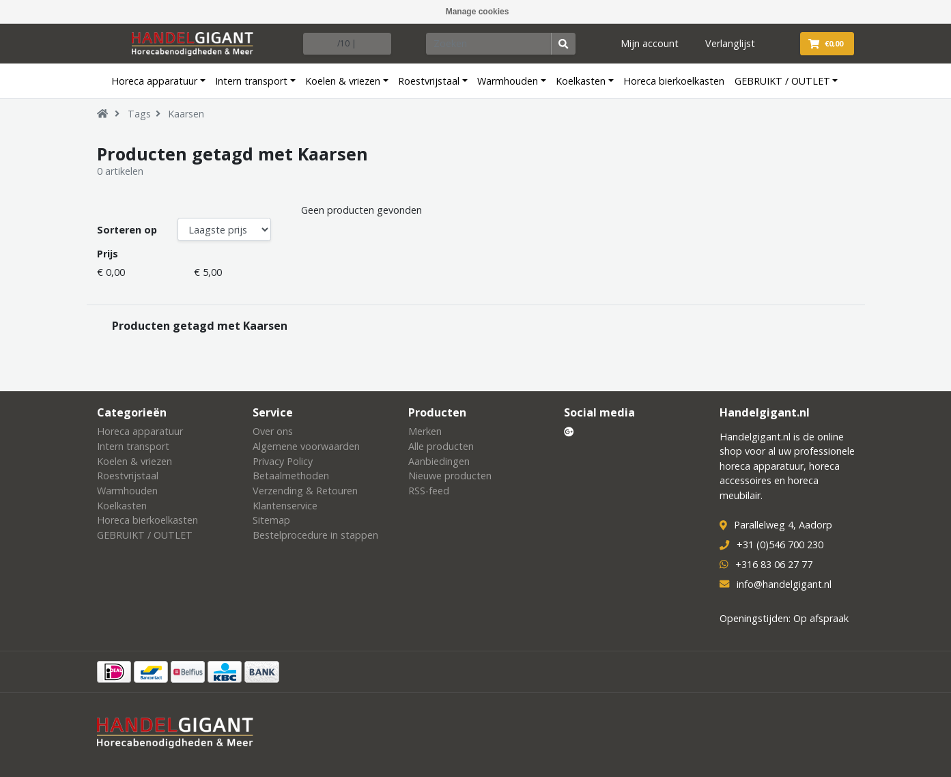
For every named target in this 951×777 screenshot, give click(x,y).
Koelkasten (581, 80)
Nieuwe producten (450, 475)
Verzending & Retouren (305, 490)
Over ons (273, 431)
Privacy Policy (283, 461)
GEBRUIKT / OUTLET (782, 80)
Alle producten (441, 446)
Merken (425, 431)
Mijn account (650, 43)
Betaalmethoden (291, 475)
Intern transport (251, 80)
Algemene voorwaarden (306, 446)
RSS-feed (428, 490)
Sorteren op (127, 230)
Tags (139, 113)
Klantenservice (285, 505)
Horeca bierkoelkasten (673, 80)
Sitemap (271, 519)
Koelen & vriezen (342, 80)
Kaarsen (186, 113)
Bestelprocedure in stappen (315, 534)
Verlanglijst (730, 43)
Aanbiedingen (439, 461)
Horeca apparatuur (154, 80)
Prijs (107, 253)
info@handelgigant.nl (784, 584)
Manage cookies (477, 11)
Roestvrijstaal (428, 80)
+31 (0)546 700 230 (780, 544)
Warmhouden (507, 80)
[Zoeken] (489, 44)
